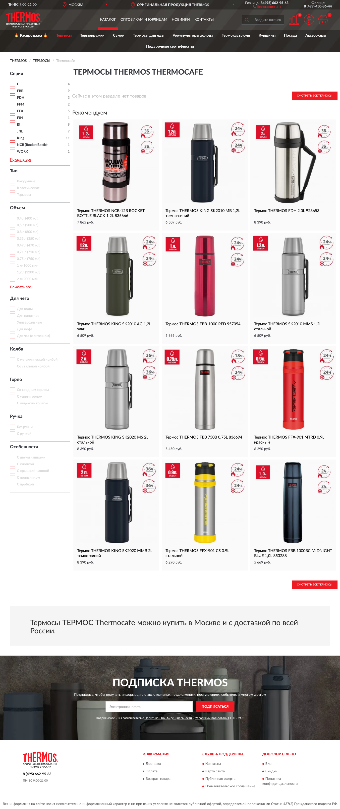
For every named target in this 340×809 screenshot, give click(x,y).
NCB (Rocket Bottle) (32, 145)
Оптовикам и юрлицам (143, 19)
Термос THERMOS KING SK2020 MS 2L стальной (112, 439)
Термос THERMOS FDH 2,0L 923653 (286, 211)
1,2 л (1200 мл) (28, 272)
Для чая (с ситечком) (33, 336)
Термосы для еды (148, 35)
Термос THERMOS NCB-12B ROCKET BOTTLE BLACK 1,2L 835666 (111, 213)
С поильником (28, 477)
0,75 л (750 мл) (28, 259)
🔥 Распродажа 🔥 (31, 35)
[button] (267, 6)
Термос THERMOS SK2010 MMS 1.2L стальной (287, 326)
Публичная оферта (220, 779)
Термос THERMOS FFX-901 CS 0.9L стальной (197, 553)
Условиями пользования (212, 717)
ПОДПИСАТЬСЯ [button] (215, 706)
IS (18, 124)
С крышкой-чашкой (33, 471)
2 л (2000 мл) (27, 279)
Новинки (181, 19)
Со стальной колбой (33, 366)
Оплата (152, 771)
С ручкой (24, 434)
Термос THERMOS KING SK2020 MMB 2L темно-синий (114, 553)
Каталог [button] (108, 19)
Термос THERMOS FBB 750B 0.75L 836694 (204, 437)
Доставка (153, 764)
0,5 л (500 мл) (27, 225)
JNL (20, 131)
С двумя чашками (31, 457)
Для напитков (28, 316)
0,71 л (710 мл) (28, 252)
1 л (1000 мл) (27, 265)
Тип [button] (13, 171)
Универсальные (29, 322)
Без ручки (25, 427)
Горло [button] (16, 379)
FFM (20, 104)
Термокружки (92, 35)
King (20, 138)
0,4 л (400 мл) (27, 218)
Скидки (271, 771)
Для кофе (24, 329)
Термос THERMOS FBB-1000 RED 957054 (203, 324)
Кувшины (267, 35)
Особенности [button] (24, 447)
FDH (20, 98)
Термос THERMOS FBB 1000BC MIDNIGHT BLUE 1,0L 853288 (293, 553)
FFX (20, 111)
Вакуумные (26, 181)
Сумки (118, 35)
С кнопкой (25, 464)
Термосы (64, 35)
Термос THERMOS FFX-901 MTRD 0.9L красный (289, 439)
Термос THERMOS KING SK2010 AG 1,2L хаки (114, 326)
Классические (28, 188)
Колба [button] (16, 349)
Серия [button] (16, 74)
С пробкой (25, 484)
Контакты (204, 19)
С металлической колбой (37, 359)
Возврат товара (158, 779)
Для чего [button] (19, 298)
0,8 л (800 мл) (27, 232)
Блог (269, 764)
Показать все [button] (20, 159)
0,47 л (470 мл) (28, 245)
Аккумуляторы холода (193, 35)
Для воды (25, 309)
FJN (20, 118)
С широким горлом (32, 403)
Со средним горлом (33, 390)
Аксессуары (315, 35)
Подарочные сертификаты (170, 46)
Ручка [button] (16, 416)
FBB (20, 91)
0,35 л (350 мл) (28, 238)
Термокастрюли (236, 35)
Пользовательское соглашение (230, 786)
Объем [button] (17, 208)
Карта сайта (215, 771)
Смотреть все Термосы (314, 95)
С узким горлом (29, 396)
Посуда (290, 35)
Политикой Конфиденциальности (168, 717)
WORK (22, 151)
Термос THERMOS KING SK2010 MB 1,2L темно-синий (203, 213)
